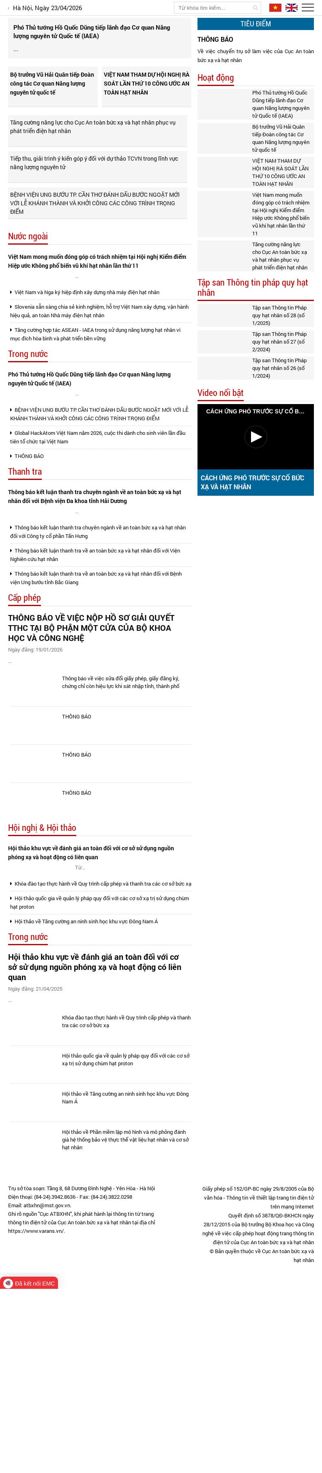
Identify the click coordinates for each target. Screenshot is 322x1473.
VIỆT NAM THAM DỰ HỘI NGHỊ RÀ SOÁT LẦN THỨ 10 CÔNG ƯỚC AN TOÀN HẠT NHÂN (146, 110)
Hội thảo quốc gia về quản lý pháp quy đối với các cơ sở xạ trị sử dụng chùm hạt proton (99, 1065)
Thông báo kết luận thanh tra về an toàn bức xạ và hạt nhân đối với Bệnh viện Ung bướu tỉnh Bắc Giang (96, 686)
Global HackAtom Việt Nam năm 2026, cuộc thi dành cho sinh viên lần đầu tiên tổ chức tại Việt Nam (97, 521)
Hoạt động (215, 78)
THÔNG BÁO (27, 539)
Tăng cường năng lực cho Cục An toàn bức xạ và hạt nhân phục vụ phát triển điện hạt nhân (93, 153)
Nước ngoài (28, 263)
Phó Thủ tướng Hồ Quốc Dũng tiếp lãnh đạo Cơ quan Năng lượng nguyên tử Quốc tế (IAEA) (89, 438)
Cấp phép (24, 706)
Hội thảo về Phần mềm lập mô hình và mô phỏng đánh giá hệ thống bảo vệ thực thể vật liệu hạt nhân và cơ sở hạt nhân (125, 1323)
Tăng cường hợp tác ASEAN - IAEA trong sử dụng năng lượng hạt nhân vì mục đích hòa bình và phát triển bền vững (95, 393)
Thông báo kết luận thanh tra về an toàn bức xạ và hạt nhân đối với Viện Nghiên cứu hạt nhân (95, 663)
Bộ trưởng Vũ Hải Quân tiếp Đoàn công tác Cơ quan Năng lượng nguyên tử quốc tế (52, 110)
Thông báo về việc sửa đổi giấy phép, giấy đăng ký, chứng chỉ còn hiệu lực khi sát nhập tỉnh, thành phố (120, 811)
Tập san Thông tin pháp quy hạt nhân (252, 287)
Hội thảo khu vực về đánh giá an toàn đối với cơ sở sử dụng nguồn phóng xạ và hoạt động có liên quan (91, 982)
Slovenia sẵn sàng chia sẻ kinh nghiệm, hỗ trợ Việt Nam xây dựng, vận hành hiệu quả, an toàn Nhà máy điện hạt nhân (99, 370)
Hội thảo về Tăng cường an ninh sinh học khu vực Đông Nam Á (84, 1083)
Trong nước (28, 413)
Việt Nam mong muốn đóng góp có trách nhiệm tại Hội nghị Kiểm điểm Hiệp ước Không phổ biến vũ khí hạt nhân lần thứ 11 (97, 288)
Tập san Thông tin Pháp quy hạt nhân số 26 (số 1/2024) (279, 368)
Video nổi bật (220, 393)
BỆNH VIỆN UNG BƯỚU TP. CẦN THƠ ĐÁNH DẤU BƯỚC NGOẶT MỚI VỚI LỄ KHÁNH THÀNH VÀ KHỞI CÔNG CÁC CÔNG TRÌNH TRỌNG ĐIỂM (95, 229)
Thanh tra (25, 555)
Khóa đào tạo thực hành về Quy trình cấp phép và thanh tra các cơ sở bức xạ (100, 1045)
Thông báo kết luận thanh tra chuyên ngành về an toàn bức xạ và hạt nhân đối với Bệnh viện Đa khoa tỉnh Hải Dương (94, 580)
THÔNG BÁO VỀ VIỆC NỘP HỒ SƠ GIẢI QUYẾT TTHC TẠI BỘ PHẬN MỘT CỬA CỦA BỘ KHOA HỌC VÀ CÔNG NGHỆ (91, 735)
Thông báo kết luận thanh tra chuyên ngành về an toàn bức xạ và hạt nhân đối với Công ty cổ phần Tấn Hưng (98, 639)
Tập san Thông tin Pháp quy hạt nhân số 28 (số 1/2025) (279, 315)
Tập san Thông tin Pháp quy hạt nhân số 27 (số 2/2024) (279, 341)
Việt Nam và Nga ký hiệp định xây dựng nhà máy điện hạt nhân (84, 351)
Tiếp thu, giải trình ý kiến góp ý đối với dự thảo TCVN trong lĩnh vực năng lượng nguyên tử (94, 189)
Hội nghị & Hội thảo (42, 958)
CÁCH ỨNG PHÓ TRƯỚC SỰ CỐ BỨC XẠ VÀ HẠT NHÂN (252, 482)
